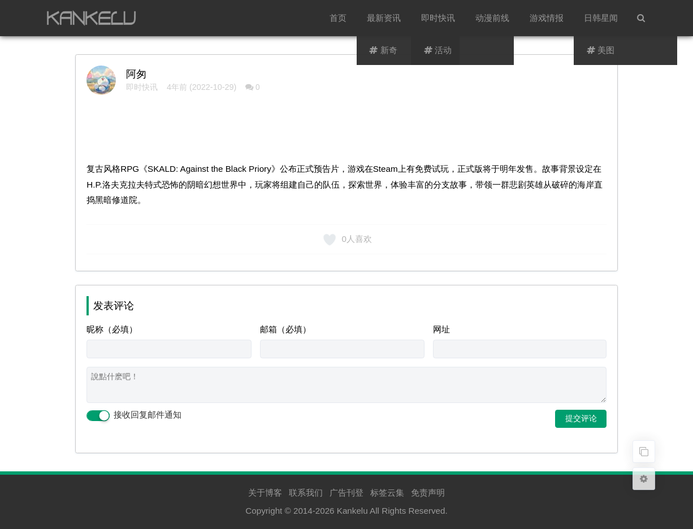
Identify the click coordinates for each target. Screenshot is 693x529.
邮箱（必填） (285, 329)
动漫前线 (492, 18)
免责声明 (428, 492)
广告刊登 (346, 492)
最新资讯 (384, 18)
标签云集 (387, 492)
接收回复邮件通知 (133, 415)
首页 (338, 18)
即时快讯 (438, 18)
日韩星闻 (601, 18)
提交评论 (581, 418)
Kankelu (352, 510)
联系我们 (306, 492)
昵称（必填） (111, 329)
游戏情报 (547, 18)
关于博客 (265, 492)
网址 (441, 329)
